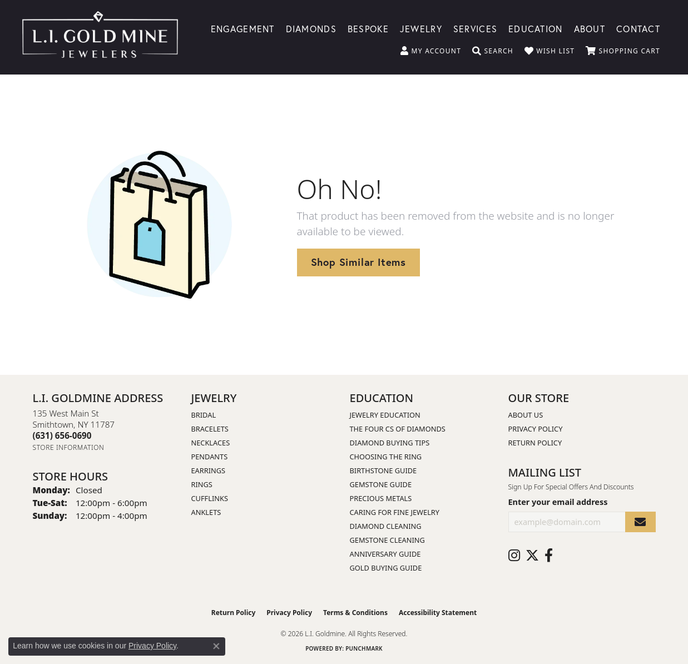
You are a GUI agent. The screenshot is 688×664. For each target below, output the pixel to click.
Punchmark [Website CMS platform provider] (364, 648)
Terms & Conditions (355, 612)
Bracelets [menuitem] (210, 429)
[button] (430, 51)
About (589, 28)
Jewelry (421, 28)
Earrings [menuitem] (208, 470)
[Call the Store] (62, 435)
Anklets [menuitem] (206, 512)
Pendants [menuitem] (209, 457)
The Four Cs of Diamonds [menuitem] (398, 429)
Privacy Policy (535, 429)
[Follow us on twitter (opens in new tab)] (532, 555)
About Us (525, 415)
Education (535, 28)
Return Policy (535, 443)
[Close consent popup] (216, 646)
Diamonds (311, 28)
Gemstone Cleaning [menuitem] (387, 540)
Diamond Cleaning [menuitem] (386, 526)
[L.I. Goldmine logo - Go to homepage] (100, 37)
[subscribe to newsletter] (640, 522)
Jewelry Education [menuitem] (385, 415)
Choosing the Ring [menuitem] (386, 457)
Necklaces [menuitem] (210, 443)
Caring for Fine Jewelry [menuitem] (395, 512)
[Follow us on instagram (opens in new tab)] (514, 555)
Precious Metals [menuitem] (381, 498)
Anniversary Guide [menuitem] (385, 554)
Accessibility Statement (438, 612)
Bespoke (368, 28)
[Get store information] (69, 447)
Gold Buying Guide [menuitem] (386, 568)
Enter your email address (558, 502)
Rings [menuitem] (201, 484)
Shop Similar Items (358, 262)
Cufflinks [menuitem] (209, 498)
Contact (638, 28)
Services (475, 28)
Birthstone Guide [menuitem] (383, 470)
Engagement (243, 28)
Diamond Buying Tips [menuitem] (390, 443)
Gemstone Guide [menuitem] (381, 484)
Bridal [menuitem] (203, 415)
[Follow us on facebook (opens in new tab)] (549, 555)
